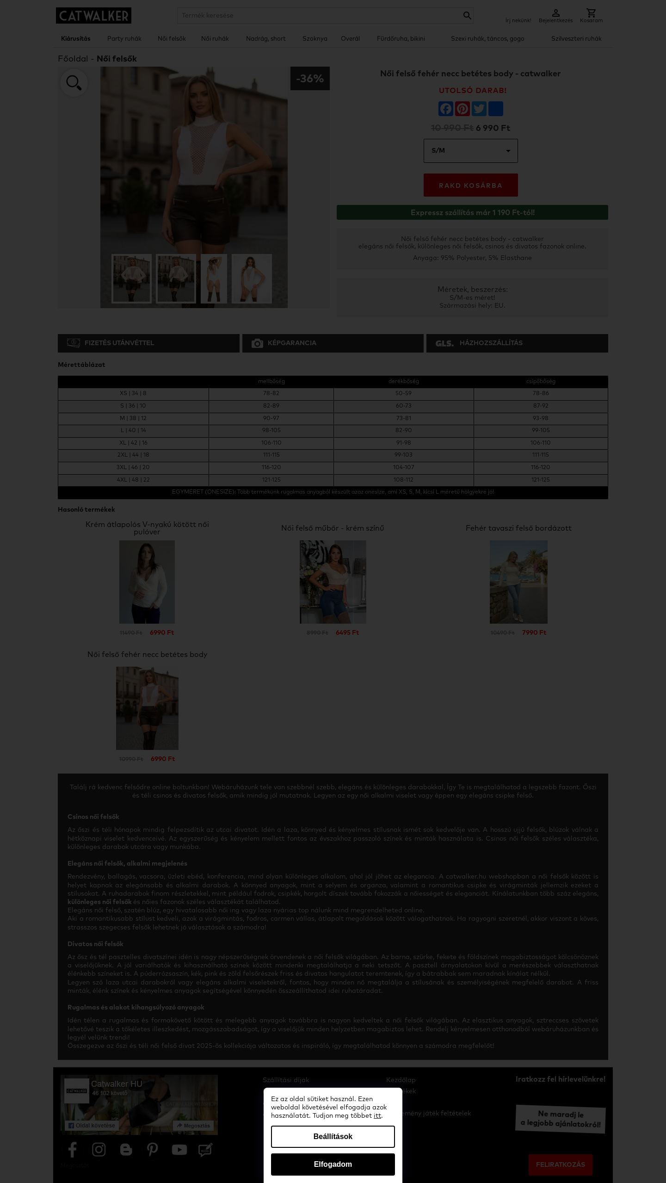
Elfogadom (333, 1164)
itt (377, 1116)
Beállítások (333, 1136)
